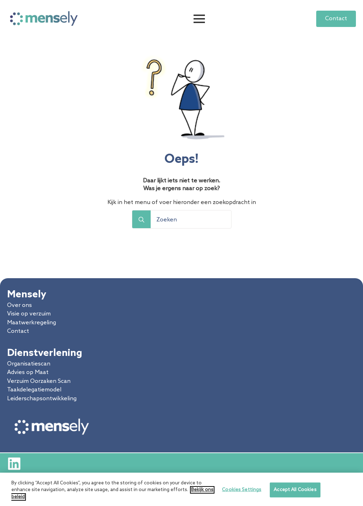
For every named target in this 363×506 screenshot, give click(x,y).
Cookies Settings (241, 492)
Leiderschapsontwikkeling (42, 398)
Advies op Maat (28, 372)
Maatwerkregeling (31, 322)
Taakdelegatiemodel (34, 389)
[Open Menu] (199, 18)
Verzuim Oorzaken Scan (39, 381)
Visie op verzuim (29, 313)
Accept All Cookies (295, 492)
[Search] (141, 219)
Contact (18, 331)
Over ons (19, 305)
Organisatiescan (28, 364)
